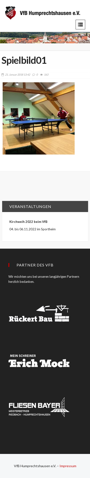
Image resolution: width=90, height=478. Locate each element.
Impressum (68, 466)
